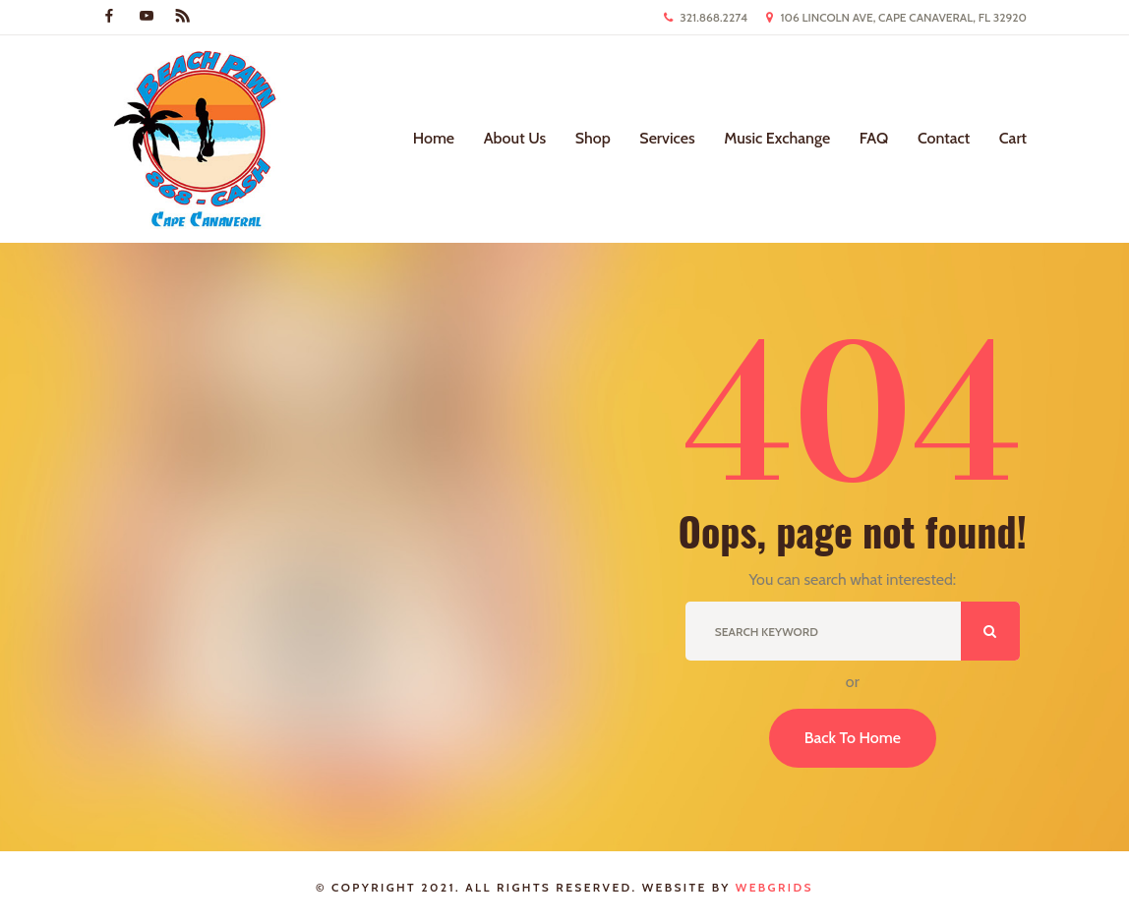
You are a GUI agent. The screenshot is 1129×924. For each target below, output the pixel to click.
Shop (593, 138)
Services (666, 138)
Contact (944, 138)
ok (990, 631)
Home (433, 138)
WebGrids (774, 887)
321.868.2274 (713, 17)
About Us (515, 138)
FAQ (874, 138)
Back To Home (852, 737)
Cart (1013, 138)
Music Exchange (777, 138)
